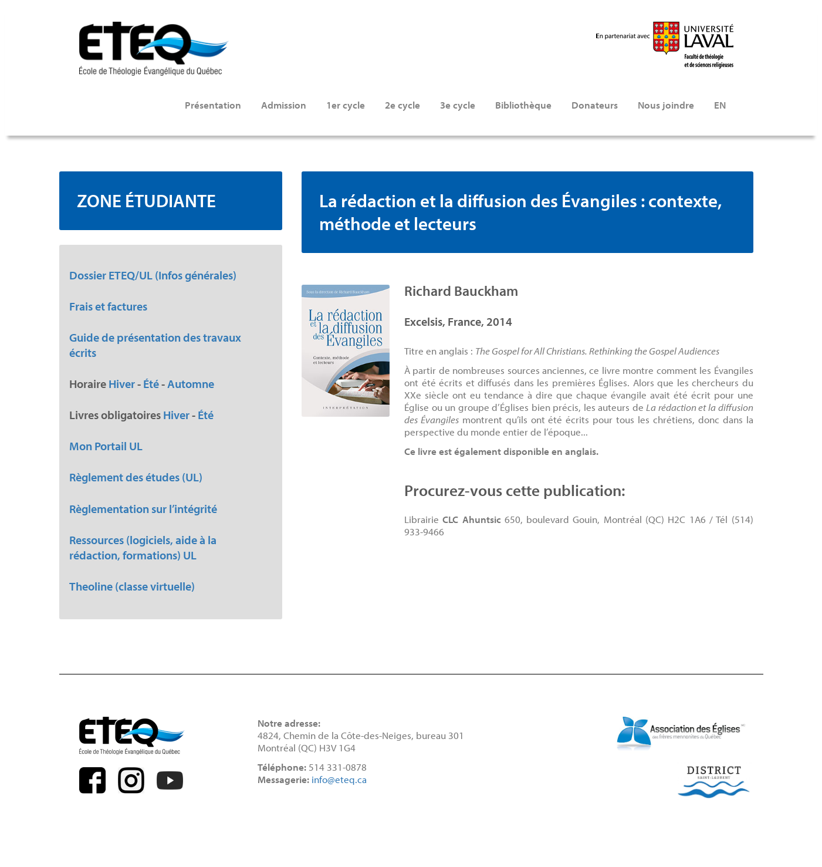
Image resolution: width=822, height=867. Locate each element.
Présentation (213, 105)
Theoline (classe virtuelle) (132, 585)
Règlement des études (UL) (135, 476)
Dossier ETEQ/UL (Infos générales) (152, 274)
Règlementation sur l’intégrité (143, 508)
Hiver (122, 383)
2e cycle (402, 105)
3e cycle (457, 105)
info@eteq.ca (339, 779)
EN (720, 105)
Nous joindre (666, 105)
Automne (190, 383)
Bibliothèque (523, 105)
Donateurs (594, 105)
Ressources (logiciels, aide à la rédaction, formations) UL (143, 547)
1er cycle (345, 105)
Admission (283, 105)
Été (151, 383)
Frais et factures (108, 305)
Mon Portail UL (106, 445)
